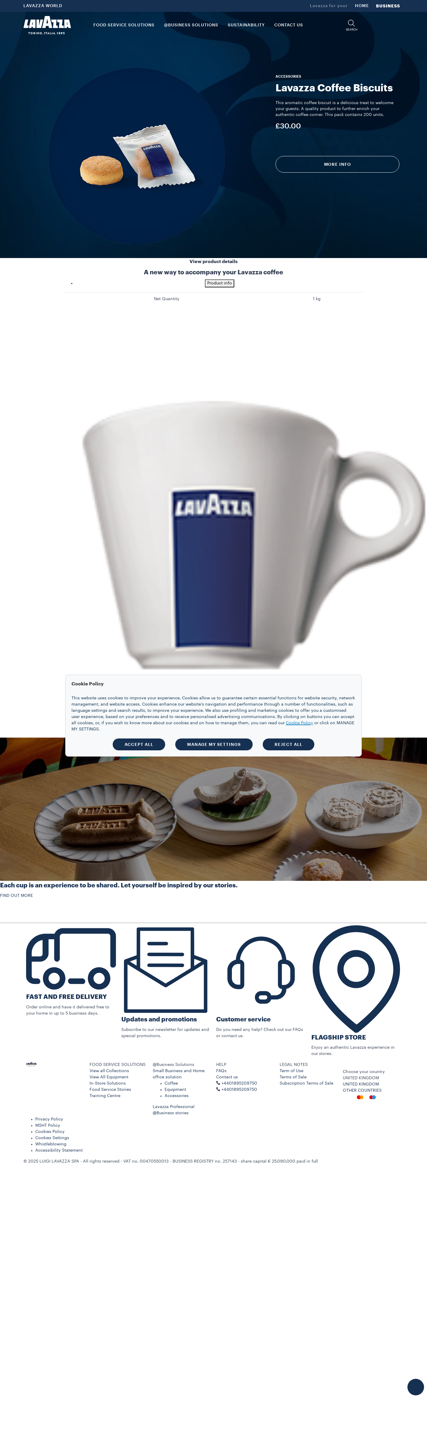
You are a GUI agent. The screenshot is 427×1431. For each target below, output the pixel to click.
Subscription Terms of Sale (306, 1083)
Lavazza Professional (174, 1107)
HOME (362, 6)
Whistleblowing (50, 1144)
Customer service (243, 1019)
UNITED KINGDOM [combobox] (361, 1078)
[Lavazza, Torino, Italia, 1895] (47, 25)
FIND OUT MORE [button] (16, 896)
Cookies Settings (52, 1138)
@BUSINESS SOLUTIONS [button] (191, 25)
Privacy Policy (49, 1119)
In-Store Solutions (108, 1083)
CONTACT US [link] (288, 25)
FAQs (221, 1071)
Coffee (171, 1083)
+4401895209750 (239, 1090)
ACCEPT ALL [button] (139, 744)
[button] (351, 25)
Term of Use (291, 1071)
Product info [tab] (219, 283)
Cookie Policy (299, 723)
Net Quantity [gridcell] (166, 299)
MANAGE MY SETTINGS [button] (214, 744)
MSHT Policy (47, 1125)
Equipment (175, 1090)
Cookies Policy (50, 1132)
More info (337, 164)
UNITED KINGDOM (361, 1084)
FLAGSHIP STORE (338, 1037)
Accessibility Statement (59, 1150)
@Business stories (171, 1113)
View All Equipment (109, 1077)
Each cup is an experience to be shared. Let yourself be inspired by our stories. (119, 885)
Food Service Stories (110, 1090)
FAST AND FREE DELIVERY (66, 997)
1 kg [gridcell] (317, 299)
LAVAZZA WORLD (42, 6)
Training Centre (105, 1096)
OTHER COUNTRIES (362, 1090)
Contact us (227, 1077)
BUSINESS (388, 6)
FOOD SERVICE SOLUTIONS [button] (123, 25)
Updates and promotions (159, 1019)
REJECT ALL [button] (288, 744)
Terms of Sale (293, 1077)
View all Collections (109, 1071)
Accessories (177, 1096)
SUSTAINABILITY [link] (246, 25)
